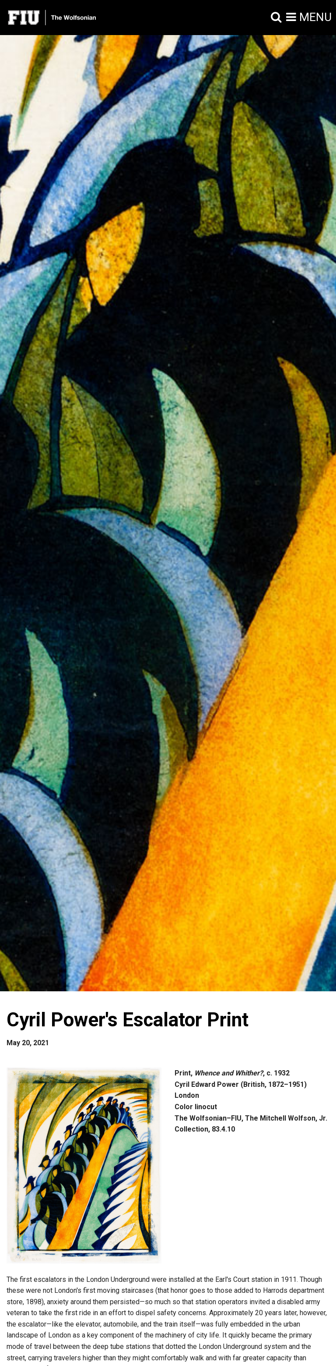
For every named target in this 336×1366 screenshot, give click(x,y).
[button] (276, 17)
